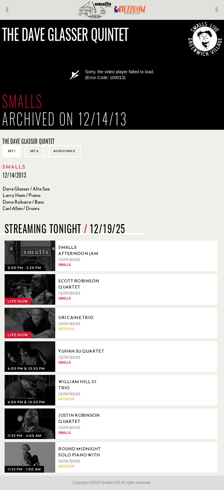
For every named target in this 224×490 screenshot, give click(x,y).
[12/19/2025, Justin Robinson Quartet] (56, 423)
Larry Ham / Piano (21, 195)
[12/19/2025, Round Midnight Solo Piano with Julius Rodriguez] (56, 457)
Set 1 (12, 151)
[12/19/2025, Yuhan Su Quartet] (56, 356)
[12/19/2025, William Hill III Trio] (56, 390)
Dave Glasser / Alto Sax (26, 188)
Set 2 (34, 151)
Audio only (64, 151)
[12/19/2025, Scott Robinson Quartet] (56, 289)
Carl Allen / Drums (20, 208)
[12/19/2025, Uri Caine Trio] (56, 323)
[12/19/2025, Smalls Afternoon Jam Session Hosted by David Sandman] (56, 256)
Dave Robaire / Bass (23, 201)
